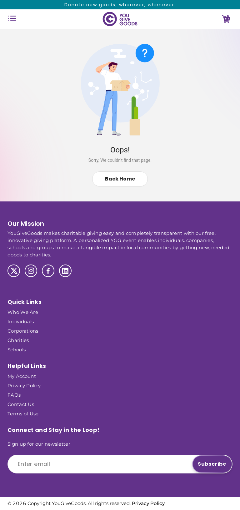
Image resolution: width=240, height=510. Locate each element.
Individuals (21, 321)
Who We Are (23, 312)
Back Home (120, 178)
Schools (17, 349)
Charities (18, 340)
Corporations (23, 331)
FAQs (14, 395)
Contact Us (21, 404)
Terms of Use (23, 413)
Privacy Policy (24, 385)
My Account (22, 376)
